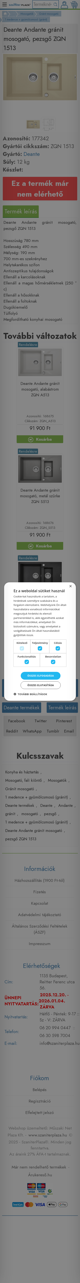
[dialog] (40, 641)
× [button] (70, 586)
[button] (30, 694)
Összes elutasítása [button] (40, 685)
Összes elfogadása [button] (40, 675)
